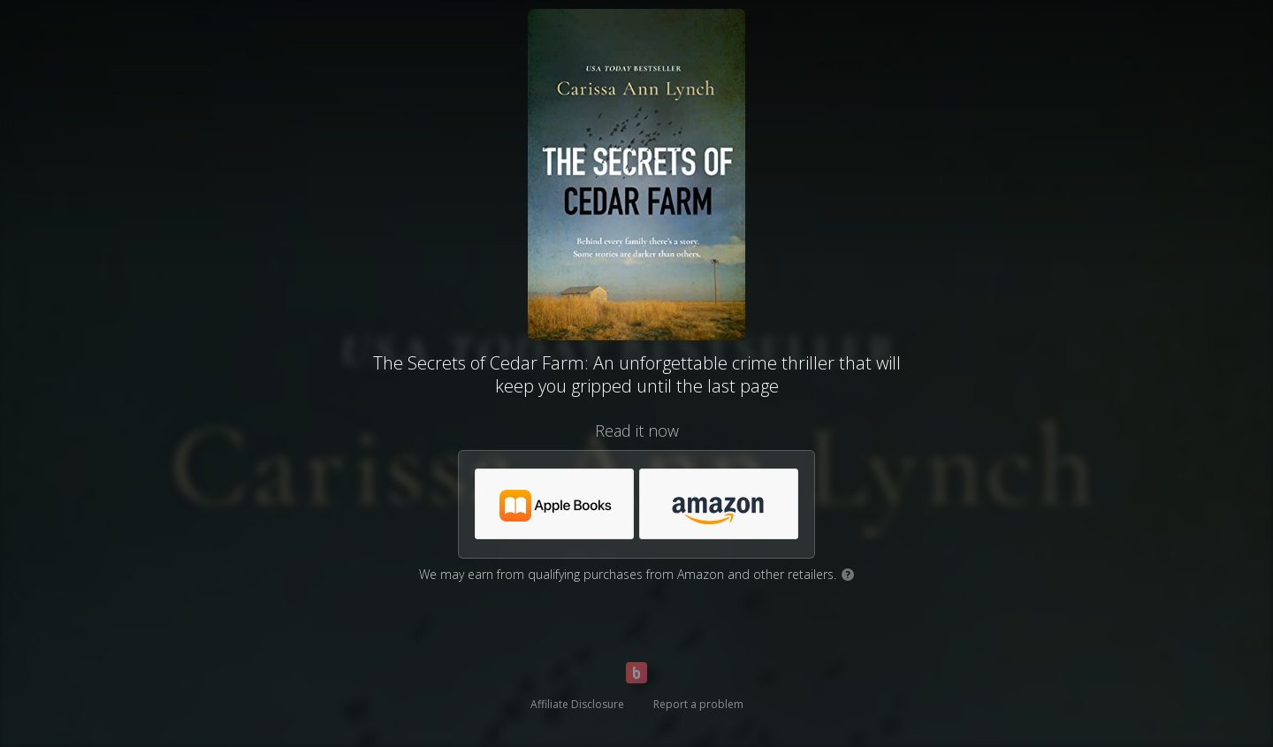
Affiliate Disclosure (577, 704)
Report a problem (698, 704)
